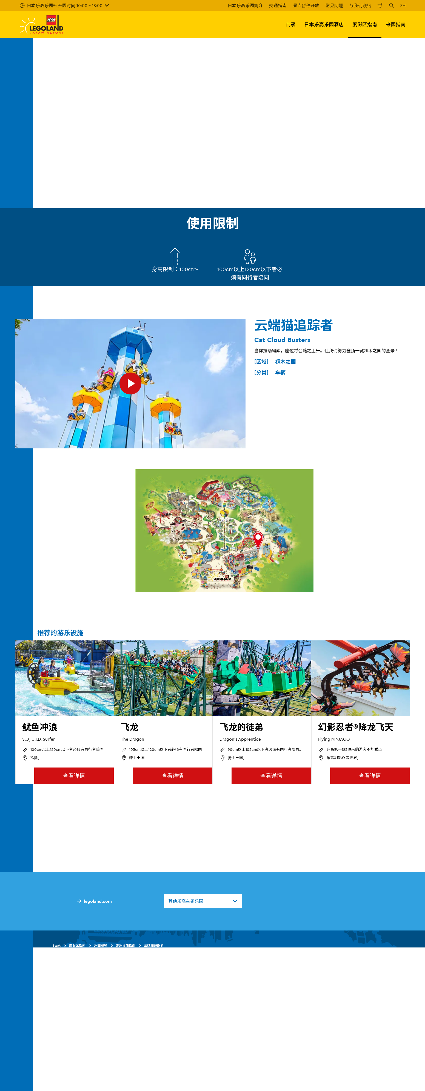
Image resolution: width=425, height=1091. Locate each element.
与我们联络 (360, 5)
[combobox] (203, 901)
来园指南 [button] (396, 24)
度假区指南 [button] (364, 24)
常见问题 (334, 5)
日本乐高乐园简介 (245, 5)
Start (57, 945)
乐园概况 (100, 945)
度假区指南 (77, 945)
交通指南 (278, 5)
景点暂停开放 (306, 5)
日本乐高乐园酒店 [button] (324, 24)
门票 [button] (290, 24)
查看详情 (74, 775)
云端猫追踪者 (154, 945)
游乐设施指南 (125, 945)
